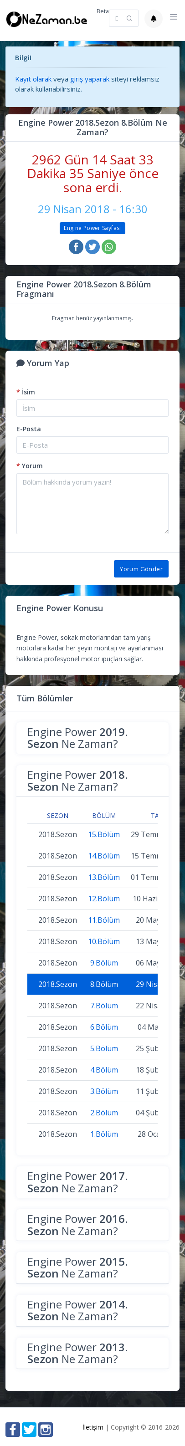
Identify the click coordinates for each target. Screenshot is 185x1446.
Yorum (29, 465)
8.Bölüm (104, 984)
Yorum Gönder (141, 569)
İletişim (92, 1427)
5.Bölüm (104, 1048)
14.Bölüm (104, 856)
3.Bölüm (104, 1091)
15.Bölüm (104, 834)
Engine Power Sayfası (92, 228)
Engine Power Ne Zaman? (77, 737)
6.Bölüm (104, 1027)
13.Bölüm (104, 877)
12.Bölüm (104, 899)
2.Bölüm (104, 1113)
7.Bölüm (104, 1006)
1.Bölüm (104, 1134)
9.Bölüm (104, 963)
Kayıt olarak (33, 78)
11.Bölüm (104, 920)
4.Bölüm (104, 1070)
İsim (25, 392)
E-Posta (28, 428)
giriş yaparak (89, 78)
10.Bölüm (104, 941)
